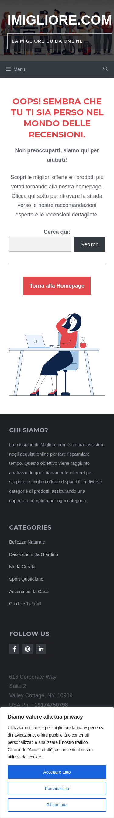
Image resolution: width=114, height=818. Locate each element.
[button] (105, 69)
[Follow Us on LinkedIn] (41, 649)
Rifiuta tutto (57, 804)
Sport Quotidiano (26, 579)
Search (89, 244)
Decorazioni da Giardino (33, 554)
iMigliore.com (59, 19)
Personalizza (57, 788)
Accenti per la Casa (29, 591)
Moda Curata (22, 566)
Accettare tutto (57, 772)
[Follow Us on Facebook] (14, 649)
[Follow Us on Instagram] (27, 649)
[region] (57, 762)
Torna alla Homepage (57, 286)
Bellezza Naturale (27, 541)
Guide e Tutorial (25, 603)
